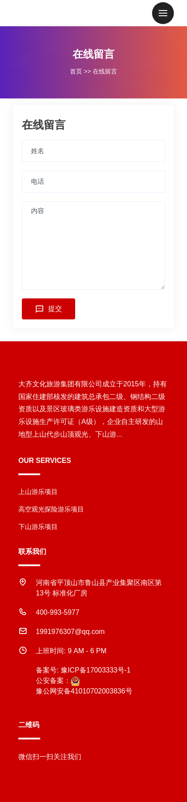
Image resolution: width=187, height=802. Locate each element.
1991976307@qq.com (70, 631)
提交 (48, 309)
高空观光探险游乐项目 (51, 509)
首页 (76, 71)
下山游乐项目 (38, 526)
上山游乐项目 (38, 491)
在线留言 (105, 71)
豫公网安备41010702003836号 (84, 691)
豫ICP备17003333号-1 (96, 670)
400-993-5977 (58, 612)
